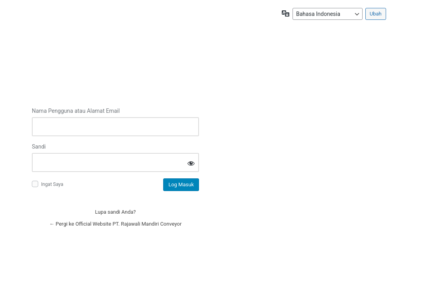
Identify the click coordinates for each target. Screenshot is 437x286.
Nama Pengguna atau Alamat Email (76, 111)
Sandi (39, 146)
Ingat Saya (52, 184)
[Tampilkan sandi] (191, 163)
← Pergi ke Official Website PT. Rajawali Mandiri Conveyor (115, 224)
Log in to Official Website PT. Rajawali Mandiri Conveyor (115, 63)
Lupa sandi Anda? (115, 212)
